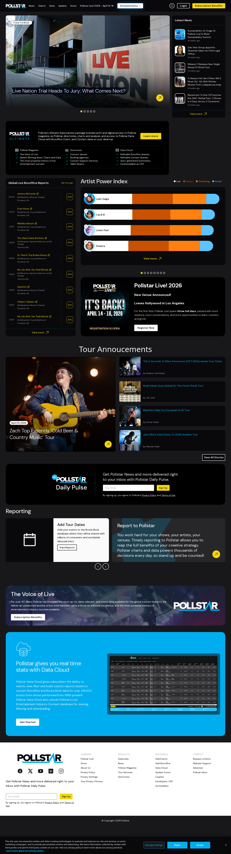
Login (183, 5)
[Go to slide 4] (91, 111)
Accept (200, 845)
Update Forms (163, 772)
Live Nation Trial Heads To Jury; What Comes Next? (68, 90)
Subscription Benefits (209, 5)
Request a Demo (202, 758)
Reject (177, 845)
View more (199, 114)
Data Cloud (161, 767)
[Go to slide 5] (94, 111)
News (121, 763)
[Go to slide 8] (164, 273)
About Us (85, 767)
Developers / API (164, 781)
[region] (115, 845)
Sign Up (163, 487)
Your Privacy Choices (92, 781)
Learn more (151, 136)
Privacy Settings (89, 776)
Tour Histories (125, 772)
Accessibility (162, 785)
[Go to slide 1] (81, 111)
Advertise (198, 767)
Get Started (27, 722)
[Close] (225, 844)
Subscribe (123, 758)
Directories (124, 776)
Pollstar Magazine (127, 767)
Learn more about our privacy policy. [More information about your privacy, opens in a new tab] (25, 850)
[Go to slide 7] (161, 273)
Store (84, 763)
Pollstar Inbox (200, 772)
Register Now (145, 328)
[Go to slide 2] (85, 111)
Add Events (161, 758)
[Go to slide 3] (88, 111)
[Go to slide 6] (158, 273)
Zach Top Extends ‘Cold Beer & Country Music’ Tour (44, 434)
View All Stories (214, 457)
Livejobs (159, 776)
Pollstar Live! (87, 758)
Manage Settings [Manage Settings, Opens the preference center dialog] (154, 845)
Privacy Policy (149, 495)
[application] (153, 222)
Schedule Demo (130, 5)
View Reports (67, 547)
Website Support (202, 763)
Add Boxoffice (162, 763)
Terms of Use (168, 495)
